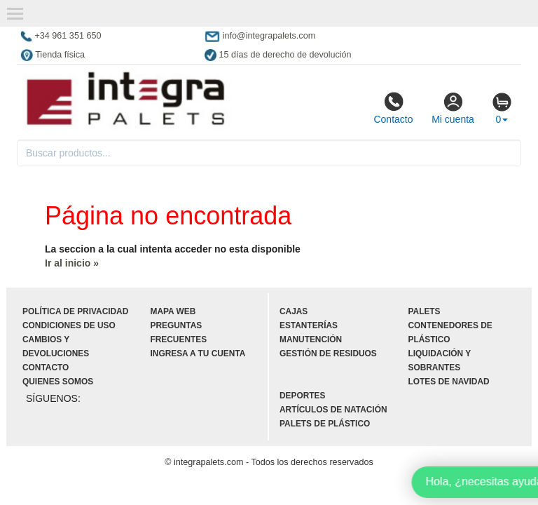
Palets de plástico (325, 424)
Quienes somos (57, 381)
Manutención (311, 339)
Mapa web (173, 311)
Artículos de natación (333, 410)
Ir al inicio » (72, 263)
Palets (424, 311)
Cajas (294, 311)
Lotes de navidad (449, 381)
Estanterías (309, 325)
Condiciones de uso (69, 325)
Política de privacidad (75, 311)
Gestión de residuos (328, 353)
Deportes (302, 395)
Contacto (393, 108)
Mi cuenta (453, 108)
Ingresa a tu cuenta (198, 353)
